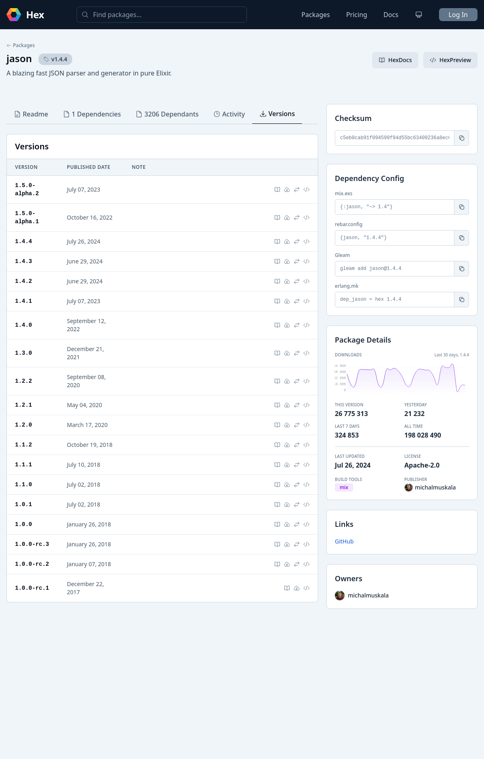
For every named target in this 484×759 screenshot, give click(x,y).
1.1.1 (23, 464)
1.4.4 (23, 241)
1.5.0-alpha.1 (27, 217)
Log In (458, 14)
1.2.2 (23, 381)
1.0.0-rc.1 (32, 588)
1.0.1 (23, 504)
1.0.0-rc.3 (32, 544)
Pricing (356, 14)
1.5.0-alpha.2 (27, 189)
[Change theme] (419, 15)
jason (19, 58)
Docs (390, 14)
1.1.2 (23, 444)
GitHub (344, 541)
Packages (316, 14)
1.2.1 (23, 405)
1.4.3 (23, 261)
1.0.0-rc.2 (32, 564)
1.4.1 (23, 301)
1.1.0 (23, 484)
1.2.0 (23, 425)
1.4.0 (23, 325)
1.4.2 (23, 281)
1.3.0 (23, 353)
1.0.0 (23, 524)
